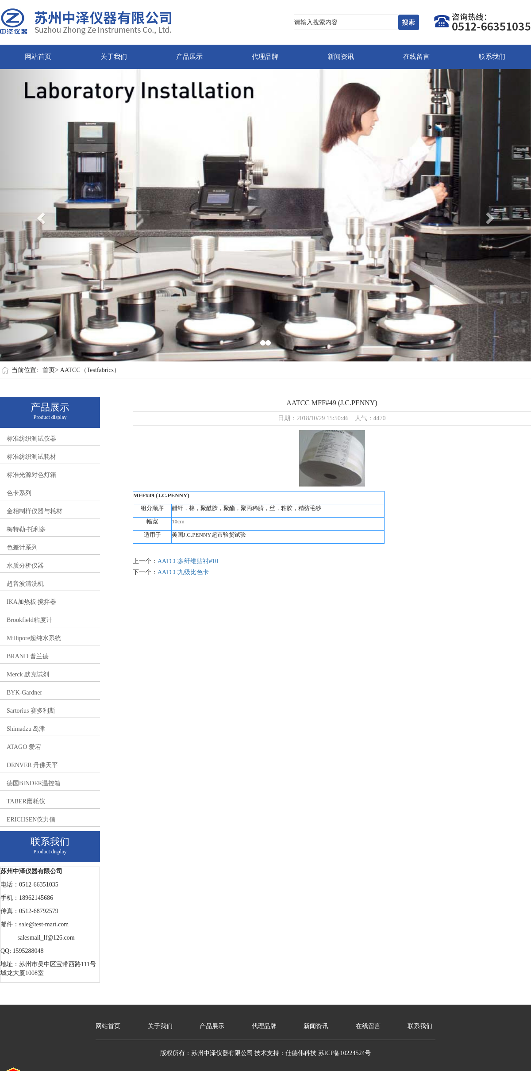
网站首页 (38, 56)
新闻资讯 (340, 56)
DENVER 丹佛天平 (32, 765)
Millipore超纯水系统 (34, 638)
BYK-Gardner (24, 692)
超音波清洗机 (25, 583)
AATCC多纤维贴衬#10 (188, 561)
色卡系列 (19, 493)
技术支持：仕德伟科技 (285, 1053)
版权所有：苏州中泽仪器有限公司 (206, 1053)
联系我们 (492, 56)
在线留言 (416, 56)
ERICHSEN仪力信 (31, 819)
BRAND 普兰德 (28, 656)
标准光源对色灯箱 (31, 475)
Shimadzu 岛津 (26, 729)
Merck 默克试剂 (28, 674)
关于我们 (113, 56)
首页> (50, 370)
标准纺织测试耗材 (31, 456)
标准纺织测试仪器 (31, 438)
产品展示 (189, 56)
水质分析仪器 (25, 565)
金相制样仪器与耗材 (34, 511)
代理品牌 (265, 56)
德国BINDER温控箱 (34, 783)
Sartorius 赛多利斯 (31, 710)
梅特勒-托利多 (26, 529)
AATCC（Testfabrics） (90, 370)
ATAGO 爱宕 (24, 747)
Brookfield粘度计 (29, 620)
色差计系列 (22, 547)
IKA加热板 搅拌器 (31, 602)
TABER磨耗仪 (26, 801)
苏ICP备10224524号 (344, 1053)
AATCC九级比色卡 (183, 572)
